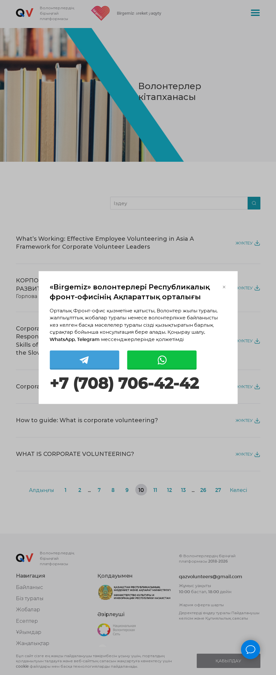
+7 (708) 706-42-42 (124, 383)
